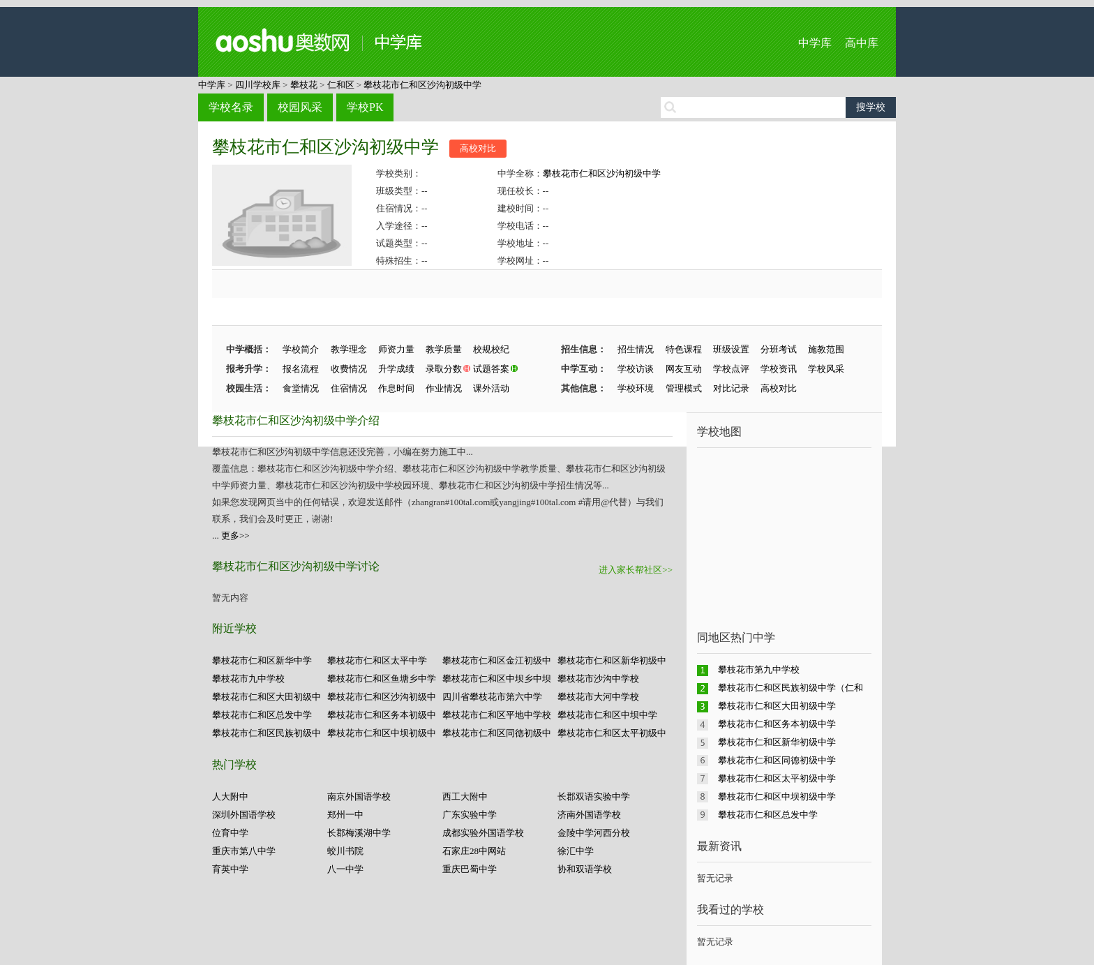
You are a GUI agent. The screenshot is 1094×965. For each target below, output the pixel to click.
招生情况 (635, 349)
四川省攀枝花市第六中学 (492, 696)
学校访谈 (635, 369)
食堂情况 (301, 388)
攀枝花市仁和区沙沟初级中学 (422, 85)
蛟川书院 (345, 851)
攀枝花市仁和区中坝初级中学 (777, 796)
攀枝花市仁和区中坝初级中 (381, 733)
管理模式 (684, 388)
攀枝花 (303, 85)
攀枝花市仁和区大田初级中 (266, 696)
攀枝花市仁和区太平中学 (377, 660)
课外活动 (491, 388)
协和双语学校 (584, 869)
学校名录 (231, 107)
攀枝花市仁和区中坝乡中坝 (496, 678)
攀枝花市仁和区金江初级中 (496, 660)
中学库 (815, 43)
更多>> (235, 535)
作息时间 (396, 388)
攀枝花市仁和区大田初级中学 (777, 706)
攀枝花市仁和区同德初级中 (496, 733)
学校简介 (301, 349)
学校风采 (826, 369)
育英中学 (230, 869)
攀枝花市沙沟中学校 (598, 678)
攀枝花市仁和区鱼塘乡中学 (381, 678)
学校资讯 (778, 369)
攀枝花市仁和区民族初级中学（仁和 (790, 687)
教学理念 (349, 349)
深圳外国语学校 (244, 814)
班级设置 (731, 349)
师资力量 (396, 349)
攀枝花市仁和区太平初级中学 (777, 778)
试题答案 (491, 369)
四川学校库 (257, 85)
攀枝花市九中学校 (248, 678)
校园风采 (300, 107)
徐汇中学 (575, 851)
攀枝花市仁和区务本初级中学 (777, 724)
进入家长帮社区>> (636, 569)
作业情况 (444, 388)
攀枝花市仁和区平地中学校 (496, 715)
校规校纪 (491, 349)
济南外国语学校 (589, 814)
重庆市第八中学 (244, 851)
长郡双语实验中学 (593, 796)
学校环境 (635, 388)
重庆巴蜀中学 (469, 869)
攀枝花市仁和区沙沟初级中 (381, 696)
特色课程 (684, 349)
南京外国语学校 (359, 796)
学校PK (365, 107)
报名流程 (301, 369)
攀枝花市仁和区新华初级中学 (777, 742)
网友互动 (684, 369)
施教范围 (826, 349)
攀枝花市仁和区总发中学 (262, 715)
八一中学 (345, 869)
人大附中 (230, 796)
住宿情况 (349, 388)
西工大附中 (465, 796)
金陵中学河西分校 (593, 833)
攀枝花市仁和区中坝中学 (607, 715)
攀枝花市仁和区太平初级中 (611, 733)
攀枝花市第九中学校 (759, 669)
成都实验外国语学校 (483, 833)
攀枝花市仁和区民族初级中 (266, 733)
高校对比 (478, 148)
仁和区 (340, 85)
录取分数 (444, 369)
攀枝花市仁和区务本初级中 (381, 715)
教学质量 (444, 349)
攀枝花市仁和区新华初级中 (611, 660)
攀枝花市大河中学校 (598, 696)
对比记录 (731, 388)
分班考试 (778, 349)
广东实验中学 (469, 814)
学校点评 (731, 369)
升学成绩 (396, 369)
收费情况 (349, 369)
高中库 (861, 43)
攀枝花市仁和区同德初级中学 (777, 760)
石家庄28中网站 (474, 851)
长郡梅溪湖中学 (359, 833)
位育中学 (230, 833)
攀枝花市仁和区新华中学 (262, 660)
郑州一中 (345, 814)
